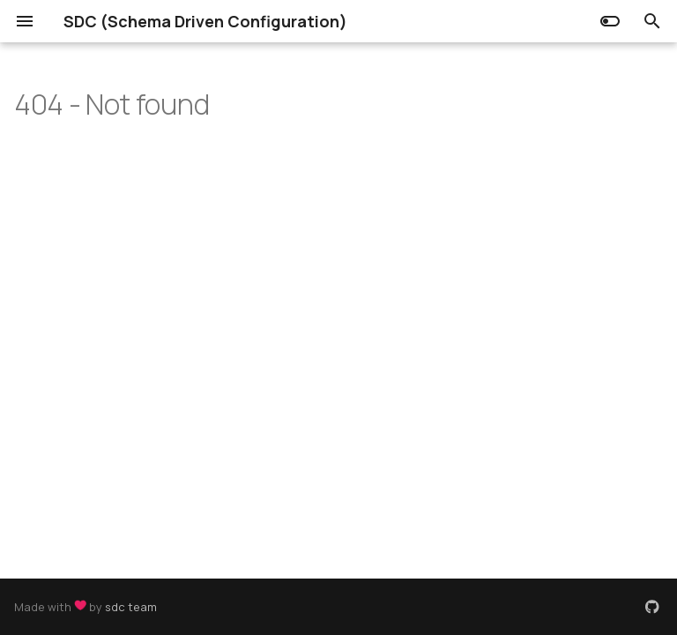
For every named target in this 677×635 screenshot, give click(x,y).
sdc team (131, 607)
